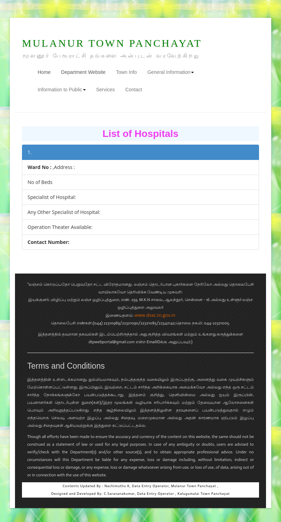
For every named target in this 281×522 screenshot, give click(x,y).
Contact (133, 89)
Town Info (126, 72)
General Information (170, 72)
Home (47, 71)
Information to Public (62, 89)
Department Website (83, 72)
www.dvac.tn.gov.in (155, 315)
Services (105, 89)
